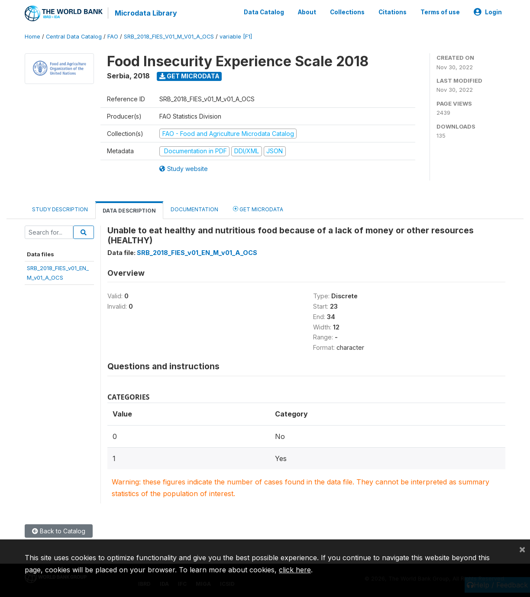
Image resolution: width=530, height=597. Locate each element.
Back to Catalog (58, 531)
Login (488, 12)
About (307, 12)
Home (32, 36)
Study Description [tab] (60, 209)
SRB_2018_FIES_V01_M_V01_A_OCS (169, 36)
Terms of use (440, 12)
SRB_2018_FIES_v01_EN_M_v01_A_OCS (197, 252)
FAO (112, 36)
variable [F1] (236, 36)
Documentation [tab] (194, 209)
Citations (392, 12)
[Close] (522, 549)
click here (295, 569)
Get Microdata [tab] (258, 209)
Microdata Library (146, 13)
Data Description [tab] (129, 210)
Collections (347, 12)
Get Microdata (189, 76)
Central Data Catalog (74, 36)
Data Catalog (264, 12)
